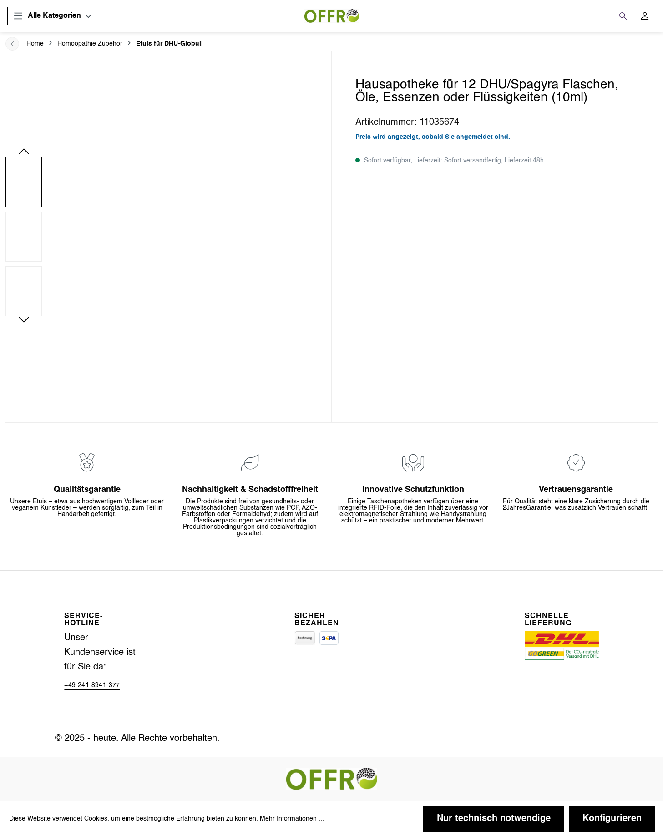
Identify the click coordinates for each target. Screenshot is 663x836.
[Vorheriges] (24, 150)
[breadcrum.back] (12, 43)
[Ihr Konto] (645, 16)
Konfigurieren (612, 818)
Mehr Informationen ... (292, 819)
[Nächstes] (24, 318)
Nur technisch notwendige (494, 818)
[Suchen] (623, 16)
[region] (165, 236)
